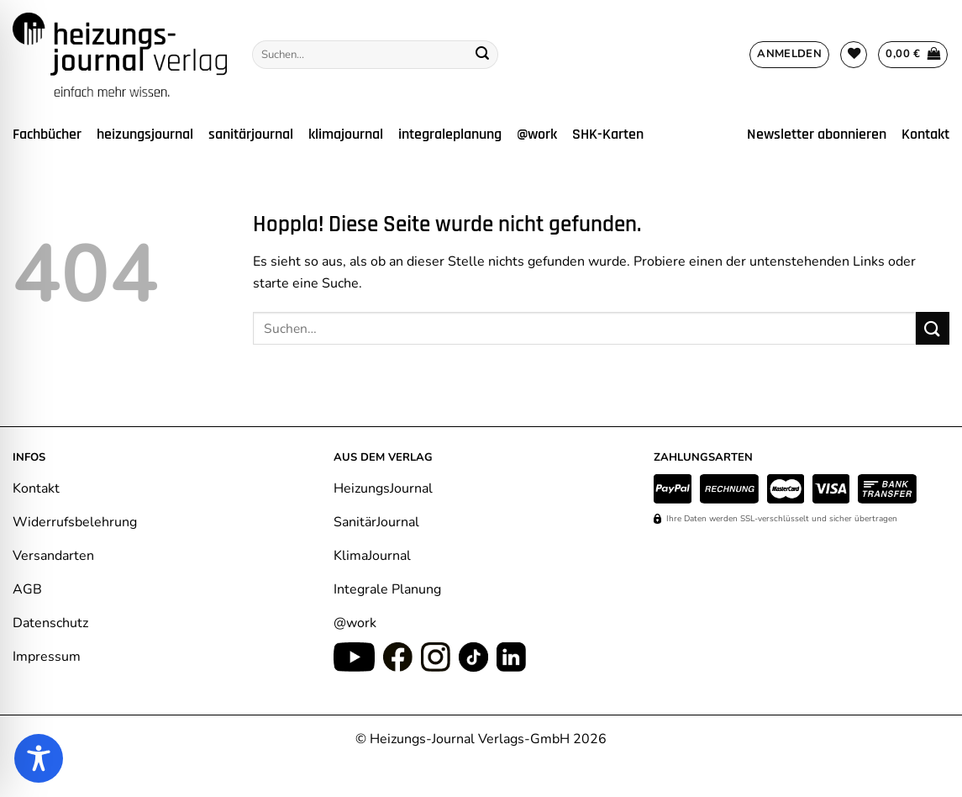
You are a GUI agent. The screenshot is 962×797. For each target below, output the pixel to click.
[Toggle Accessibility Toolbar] (39, 758)
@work (537, 134)
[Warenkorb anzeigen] (913, 54)
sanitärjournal (250, 134)
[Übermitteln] (482, 54)
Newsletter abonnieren (816, 134)
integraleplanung (450, 134)
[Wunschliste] (853, 54)
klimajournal (345, 134)
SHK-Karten (608, 134)
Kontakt (925, 134)
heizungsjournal (145, 134)
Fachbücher (47, 134)
